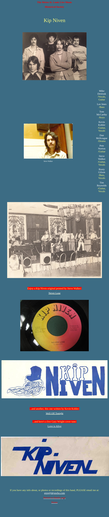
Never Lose (54, 293)
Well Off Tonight (54, 413)
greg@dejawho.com (54, 493)
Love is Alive (54, 426)
